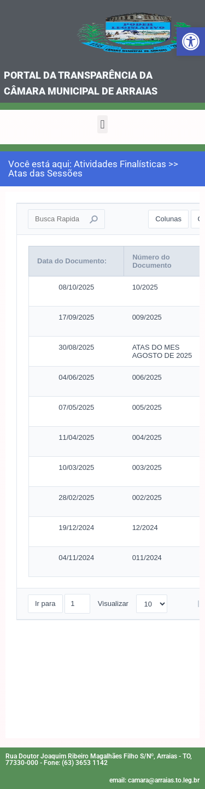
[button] (102, 124)
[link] (191, 41)
